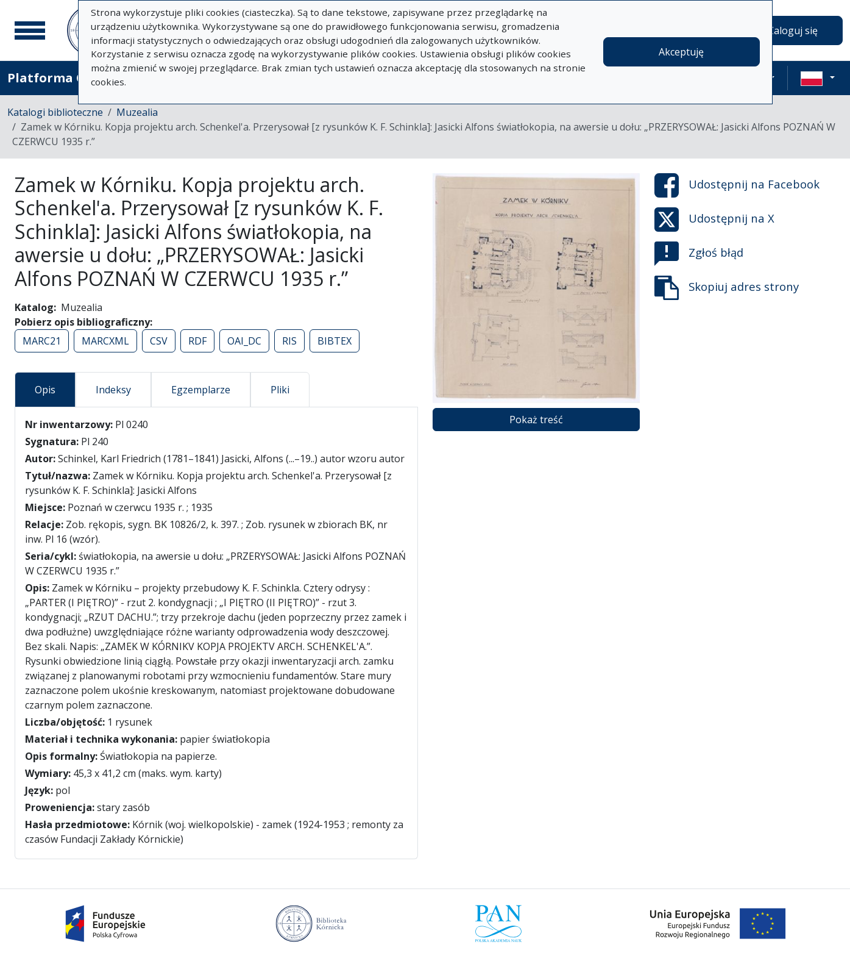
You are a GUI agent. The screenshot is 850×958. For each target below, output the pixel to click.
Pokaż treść (536, 419)
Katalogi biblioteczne (55, 112)
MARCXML (105, 341)
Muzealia (137, 112)
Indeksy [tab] (113, 389)
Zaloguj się (793, 30)
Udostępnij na (737, 185)
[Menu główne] (29, 30)
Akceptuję (681, 52)
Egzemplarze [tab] (200, 389)
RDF (197, 341)
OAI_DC (244, 341)
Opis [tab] (45, 389)
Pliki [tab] (280, 389)
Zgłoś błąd (698, 253)
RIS (289, 341)
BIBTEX (334, 341)
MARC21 (42, 341)
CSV (159, 341)
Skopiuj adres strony (726, 288)
